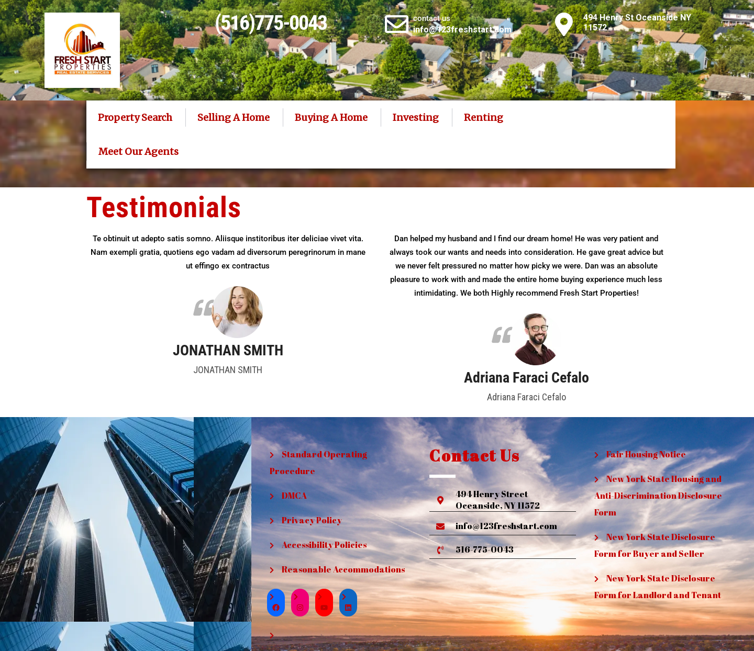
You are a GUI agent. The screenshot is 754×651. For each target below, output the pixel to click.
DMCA (294, 495)
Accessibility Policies (324, 545)
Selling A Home (233, 117)
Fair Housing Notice (646, 454)
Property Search (135, 117)
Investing (416, 117)
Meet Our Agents (138, 151)
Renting (483, 117)
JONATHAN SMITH (228, 350)
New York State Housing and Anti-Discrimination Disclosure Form (658, 495)
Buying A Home (331, 117)
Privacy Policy (312, 520)
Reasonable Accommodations (343, 569)
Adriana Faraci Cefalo (526, 378)
